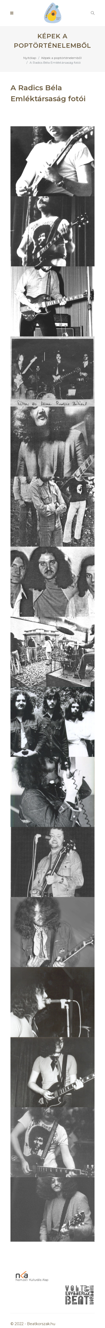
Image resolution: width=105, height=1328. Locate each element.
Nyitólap (29, 58)
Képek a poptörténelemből (61, 58)
